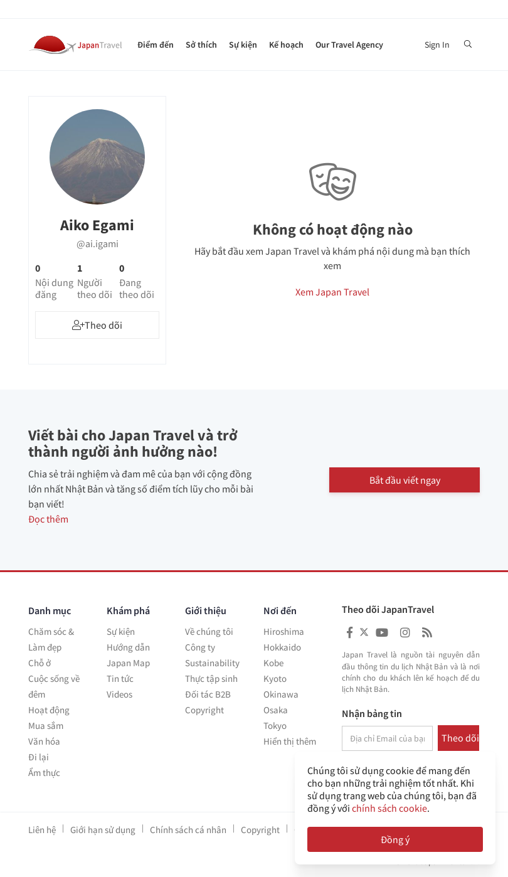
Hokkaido (282, 647)
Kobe (273, 663)
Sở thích (201, 44)
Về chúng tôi (209, 631)
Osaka (275, 710)
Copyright (204, 710)
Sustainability (212, 663)
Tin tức (120, 678)
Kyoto (275, 678)
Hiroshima (283, 631)
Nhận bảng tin (372, 714)
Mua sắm (45, 725)
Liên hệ (42, 830)
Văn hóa (44, 741)
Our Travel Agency (349, 44)
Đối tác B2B (208, 694)
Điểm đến (155, 44)
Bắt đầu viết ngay (404, 480)
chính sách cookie (389, 808)
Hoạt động (49, 710)
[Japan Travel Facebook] (349, 632)
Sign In (437, 44)
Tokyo (275, 725)
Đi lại (38, 757)
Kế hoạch (286, 44)
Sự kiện (243, 44)
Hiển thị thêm (289, 741)
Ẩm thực (44, 773)
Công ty (200, 647)
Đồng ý (395, 839)
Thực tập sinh (211, 678)
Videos (119, 694)
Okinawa (281, 694)
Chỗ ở (39, 663)
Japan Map (128, 663)
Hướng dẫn (128, 647)
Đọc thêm (48, 519)
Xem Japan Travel (332, 291)
